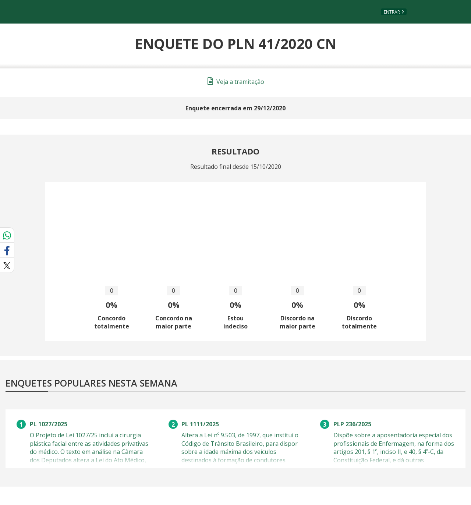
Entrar (392, 12)
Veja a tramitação (236, 82)
